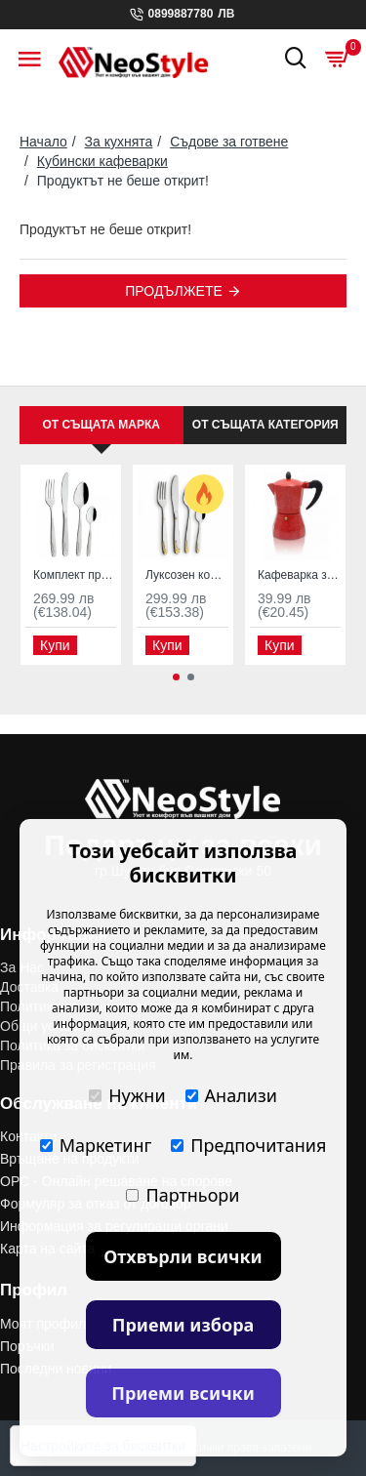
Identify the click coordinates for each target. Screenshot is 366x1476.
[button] (176, 677)
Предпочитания (248, 1145)
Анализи (231, 1095)
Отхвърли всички (183, 1256)
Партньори (182, 1195)
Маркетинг (96, 1145)
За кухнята (119, 141)
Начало (43, 141)
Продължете (174, 291)
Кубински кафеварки (102, 161)
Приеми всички (183, 1393)
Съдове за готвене (229, 141)
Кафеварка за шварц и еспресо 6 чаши (299, 575)
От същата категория (265, 424)
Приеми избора (183, 1324)
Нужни (127, 1095)
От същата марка (101, 424)
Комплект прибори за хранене (74, 575)
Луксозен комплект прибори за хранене (186, 575)
